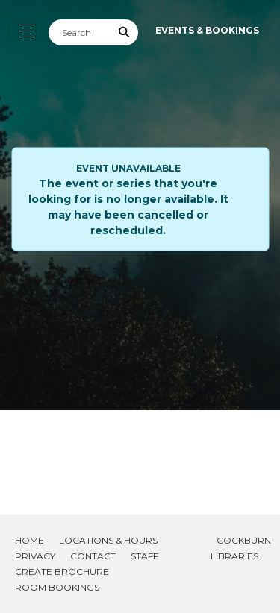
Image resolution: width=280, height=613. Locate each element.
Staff (144, 556)
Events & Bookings (207, 30)
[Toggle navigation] (23, 31)
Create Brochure (62, 571)
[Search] (80, 32)
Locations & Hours (108, 540)
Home (29, 540)
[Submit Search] (125, 32)
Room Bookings (57, 587)
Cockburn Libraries (241, 548)
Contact (93, 556)
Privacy (35, 556)
